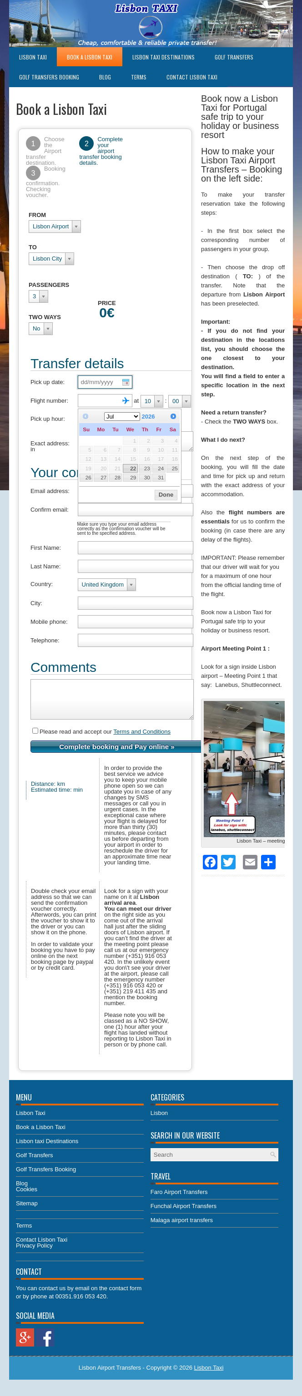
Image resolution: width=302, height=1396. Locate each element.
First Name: (45, 550)
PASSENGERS (49, 285)
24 (161, 468)
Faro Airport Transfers (179, 1201)
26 (88, 477)
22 (133, 468)
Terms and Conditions (142, 741)
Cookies (26, 1198)
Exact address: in (50, 449)
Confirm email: (49, 512)
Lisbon (159, 1122)
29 (133, 477)
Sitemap (27, 1212)
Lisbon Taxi (33, 57)
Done (166, 494)
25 (175, 468)
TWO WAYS (45, 317)
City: (36, 606)
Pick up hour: (47, 419)
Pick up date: (47, 382)
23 (147, 468)
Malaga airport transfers (182, 1229)
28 (118, 477)
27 (103, 477)
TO (33, 247)
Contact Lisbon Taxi (191, 77)
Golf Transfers (234, 57)
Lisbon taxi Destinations (163, 57)
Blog (105, 77)
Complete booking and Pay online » (116, 756)
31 (161, 477)
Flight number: (49, 401)
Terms (138, 77)
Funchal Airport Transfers (183, 1215)
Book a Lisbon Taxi (89, 57)
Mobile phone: (49, 624)
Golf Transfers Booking (49, 77)
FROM (37, 215)
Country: (41, 587)
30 (147, 477)
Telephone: (45, 643)
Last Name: (45, 569)
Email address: (50, 494)
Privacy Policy (34, 1255)
